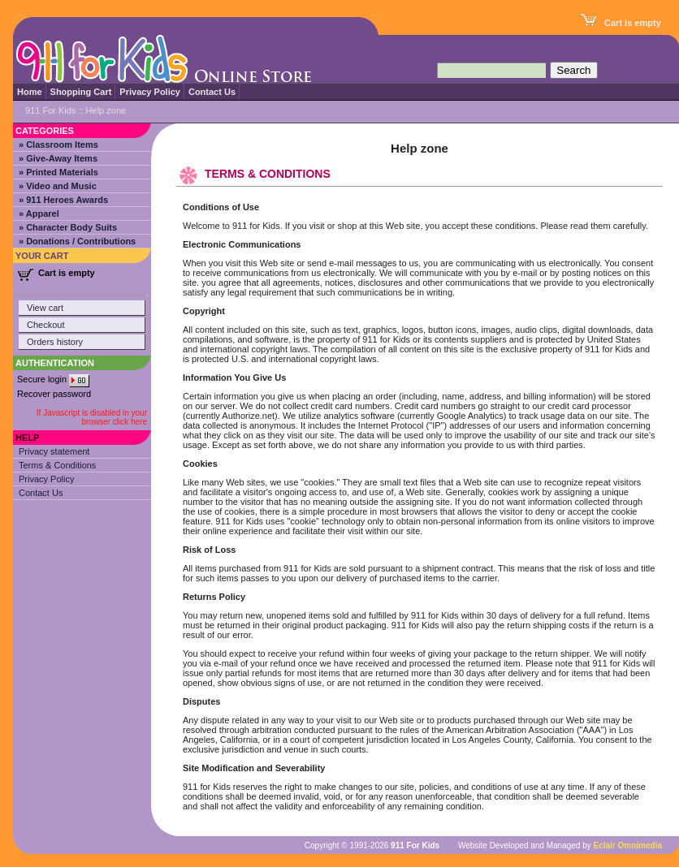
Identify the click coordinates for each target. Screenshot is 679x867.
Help (27, 437)
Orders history (55, 342)
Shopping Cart (81, 92)
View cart (45, 308)
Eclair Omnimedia (628, 845)
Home (29, 92)
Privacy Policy (149, 92)
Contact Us (212, 92)
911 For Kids (50, 110)
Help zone (106, 110)
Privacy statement (54, 451)
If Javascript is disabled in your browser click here (92, 417)
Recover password (54, 394)
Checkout (45, 325)
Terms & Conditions (57, 465)
